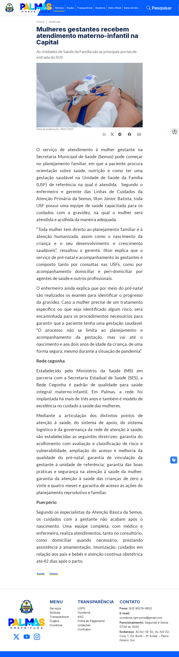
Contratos (84, 629)
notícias (54, 21)
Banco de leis (131, 8)
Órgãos (70, 8)
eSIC (81, 617)
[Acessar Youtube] (26, 637)
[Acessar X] (16, 637)
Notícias (59, 8)
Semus (54, 573)
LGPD (81, 608)
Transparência (84, 8)
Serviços (47, 8)
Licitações (84, 625)
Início (40, 21)
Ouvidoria (100, 8)
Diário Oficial (114, 8)
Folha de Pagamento (91, 621)
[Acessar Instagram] (37, 637)
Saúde (41, 573)
